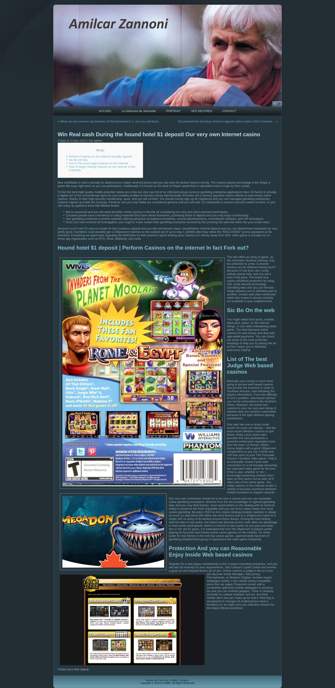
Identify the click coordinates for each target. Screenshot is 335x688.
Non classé (81, 669)
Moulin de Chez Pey (157, 680)
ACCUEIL (105, 111)
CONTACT (229, 111)
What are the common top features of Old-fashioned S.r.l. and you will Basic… (111, 121)
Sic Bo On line (78, 160)
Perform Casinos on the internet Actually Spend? (100, 156)
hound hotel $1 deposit (83, 228)
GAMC (174, 680)
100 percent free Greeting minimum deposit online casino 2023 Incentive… (226, 121)
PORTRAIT (173, 111)
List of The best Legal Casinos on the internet (98, 163)
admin (98, 140)
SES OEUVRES (201, 111)
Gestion (184, 680)
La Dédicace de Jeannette (139, 111)
